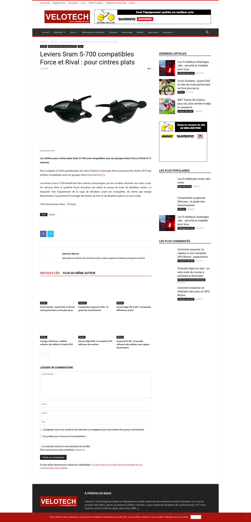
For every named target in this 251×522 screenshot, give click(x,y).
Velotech (44, 41)
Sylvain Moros (70, 253)
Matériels (59, 32)
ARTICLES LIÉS (50, 273)
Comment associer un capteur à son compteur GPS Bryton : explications (193, 253)
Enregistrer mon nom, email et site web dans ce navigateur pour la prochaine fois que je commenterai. (94, 429)
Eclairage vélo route (186, 73)
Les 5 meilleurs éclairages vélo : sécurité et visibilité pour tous (193, 65)
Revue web (127, 32)
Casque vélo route (185, 111)
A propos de (45, 3)
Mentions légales (96, 3)
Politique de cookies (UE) (116, 3)
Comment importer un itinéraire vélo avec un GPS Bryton (194, 291)
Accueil (45, 32)
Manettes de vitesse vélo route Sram (62, 46)
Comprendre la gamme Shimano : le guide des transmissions (191, 201)
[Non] (247, 517)
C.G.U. (83, 3)
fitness (52, 214)
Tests (73, 32)
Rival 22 (101, 175)
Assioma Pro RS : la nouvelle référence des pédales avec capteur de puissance (133, 344)
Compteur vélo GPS (185, 261)
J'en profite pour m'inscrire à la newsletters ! (63, 436)
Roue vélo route (184, 186)
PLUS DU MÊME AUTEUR (79, 273)
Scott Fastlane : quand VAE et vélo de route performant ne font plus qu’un (194, 84)
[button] (207, 32)
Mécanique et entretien (93, 32)
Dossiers (113, 32)
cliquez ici (80, 450)
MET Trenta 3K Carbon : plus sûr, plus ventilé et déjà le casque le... (194, 103)
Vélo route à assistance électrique (191, 280)
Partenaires (73, 3)
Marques (168, 32)
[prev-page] (42, 354)
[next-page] (47, 354)
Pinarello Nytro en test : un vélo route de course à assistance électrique (193, 272)
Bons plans (153, 32)
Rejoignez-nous (59, 3)
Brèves (140, 32)
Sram (80, 46)
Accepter (196, 517)
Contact (132, 3)
